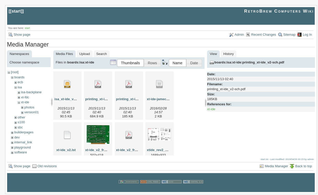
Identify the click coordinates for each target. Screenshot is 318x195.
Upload (84, 54)
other (21, 117)
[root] (15, 72)
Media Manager (276, 167)
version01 (31, 112)
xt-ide (25, 102)
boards (19, 77)
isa (19, 87)
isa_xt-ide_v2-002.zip (71, 99)
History (228, 54)
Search (101, 54)
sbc (20, 127)
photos (29, 107)
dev (17, 137)
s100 (21, 122)
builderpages (23, 132)
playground (22, 147)
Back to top (303, 167)
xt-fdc (25, 97)
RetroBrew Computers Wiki (279, 11)
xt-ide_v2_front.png (100, 150)
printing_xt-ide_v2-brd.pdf (106, 99)
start (16, 11)
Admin (239, 34)
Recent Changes (263, 34)
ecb (20, 82)
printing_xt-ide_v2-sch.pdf (137, 99)
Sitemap (289, 34)
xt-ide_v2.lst (66, 150)
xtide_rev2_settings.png (166, 150)
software (20, 152)
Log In (307, 34)
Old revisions (47, 167)
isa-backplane (31, 92)
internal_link (23, 142)
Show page (22, 34)
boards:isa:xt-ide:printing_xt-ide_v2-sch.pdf (249, 62)
